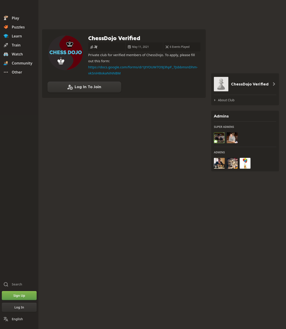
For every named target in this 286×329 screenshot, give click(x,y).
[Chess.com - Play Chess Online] (19, 8)
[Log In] (19, 307)
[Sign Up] (19, 295)
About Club (226, 100)
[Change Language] (19, 319)
